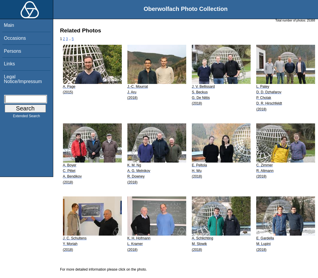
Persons (12, 51)
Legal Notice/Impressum (23, 79)
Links (9, 63)
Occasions (15, 38)
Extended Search (26, 117)
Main (9, 25)
